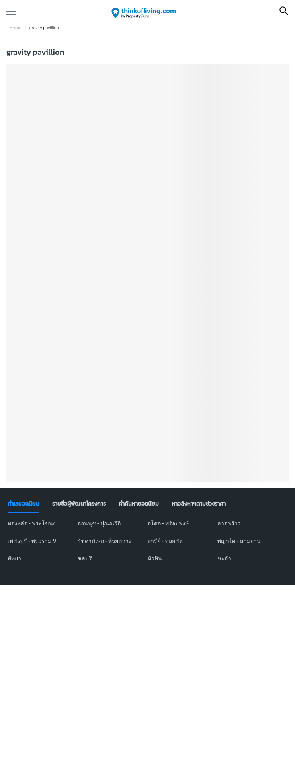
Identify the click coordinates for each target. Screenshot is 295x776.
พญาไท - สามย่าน (239, 541)
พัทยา (14, 558)
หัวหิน (155, 558)
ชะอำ (224, 558)
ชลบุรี (85, 558)
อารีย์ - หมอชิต (165, 541)
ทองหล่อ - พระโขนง (32, 523)
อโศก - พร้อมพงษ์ (168, 523)
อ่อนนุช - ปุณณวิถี (99, 523)
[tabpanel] (148, 545)
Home (15, 28)
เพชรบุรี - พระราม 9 (32, 541)
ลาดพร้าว (229, 523)
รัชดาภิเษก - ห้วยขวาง (105, 541)
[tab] (23, 504)
